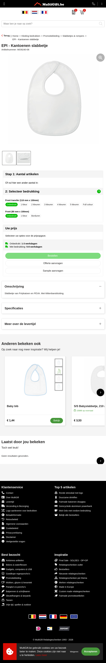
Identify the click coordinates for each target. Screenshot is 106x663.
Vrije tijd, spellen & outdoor (16, 604)
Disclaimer (9, 536)
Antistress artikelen (13, 560)
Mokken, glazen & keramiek (17, 582)
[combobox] (49, 23)
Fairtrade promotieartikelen (69, 595)
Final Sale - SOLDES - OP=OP (71, 560)
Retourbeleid (10, 519)
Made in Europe (64, 586)
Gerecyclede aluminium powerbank (73, 506)
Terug (7, 35)
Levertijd (8, 501)
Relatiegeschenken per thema (71, 577)
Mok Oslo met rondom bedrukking (73, 510)
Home (15, 36)
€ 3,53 (77, 420)
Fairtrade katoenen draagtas (70, 501)
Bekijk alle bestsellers (67, 514)
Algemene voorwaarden (15, 523)
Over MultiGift (10, 497)
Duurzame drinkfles (66, 497)
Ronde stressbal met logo (69, 492)
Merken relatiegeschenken (69, 582)
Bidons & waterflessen (14, 564)
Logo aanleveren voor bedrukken (19, 510)
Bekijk (56, 420)
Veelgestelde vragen (13, 541)
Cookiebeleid (10, 528)
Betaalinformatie (11, 514)
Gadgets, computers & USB (17, 569)
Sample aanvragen (53, 270)
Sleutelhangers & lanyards (16, 595)
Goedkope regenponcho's (16, 573)
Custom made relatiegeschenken (72, 591)
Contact (7, 492)
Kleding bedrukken (30, 36)
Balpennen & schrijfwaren (16, 591)
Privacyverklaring (12, 532)
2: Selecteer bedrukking (53, 191)
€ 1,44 (10, 420)
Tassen (7, 599)
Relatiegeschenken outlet (69, 564)
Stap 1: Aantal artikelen (22, 174)
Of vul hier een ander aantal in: (21, 183)
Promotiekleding (51, 36)
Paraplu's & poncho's (14, 586)
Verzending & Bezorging (15, 506)
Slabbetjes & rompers (73, 36)
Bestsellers (62, 569)
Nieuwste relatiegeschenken (70, 573)
